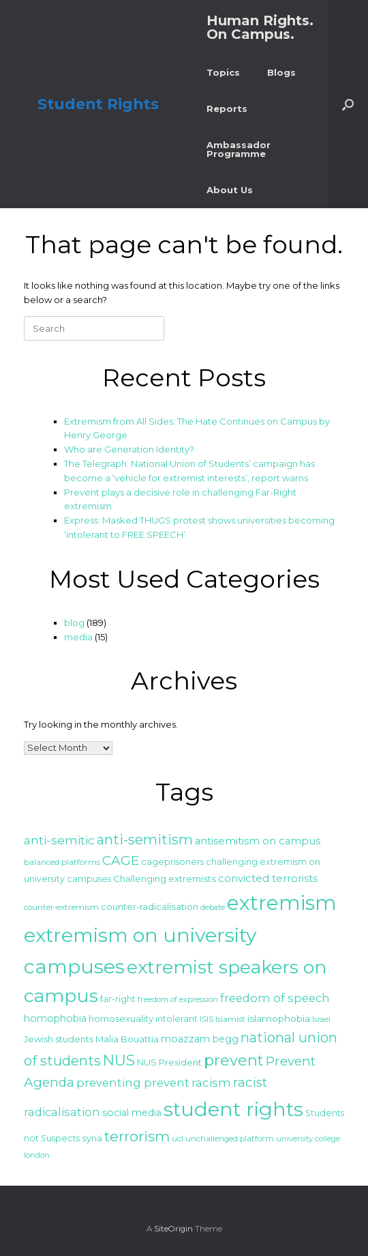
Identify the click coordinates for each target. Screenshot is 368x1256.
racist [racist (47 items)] (250, 1082)
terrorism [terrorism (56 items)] (137, 1136)
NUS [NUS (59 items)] (119, 1060)
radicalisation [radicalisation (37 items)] (62, 1112)
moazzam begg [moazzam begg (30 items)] (200, 1039)
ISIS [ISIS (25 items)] (206, 1019)
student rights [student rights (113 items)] (233, 1109)
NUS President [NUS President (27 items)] (169, 1062)
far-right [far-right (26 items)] (118, 999)
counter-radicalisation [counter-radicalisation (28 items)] (149, 906)
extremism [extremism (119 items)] (282, 903)
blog (74, 622)
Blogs (281, 72)
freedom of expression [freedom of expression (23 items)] (178, 999)
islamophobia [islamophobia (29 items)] (278, 1018)
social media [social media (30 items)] (132, 1113)
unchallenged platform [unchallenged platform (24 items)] (229, 1138)
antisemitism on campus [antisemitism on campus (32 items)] (257, 841)
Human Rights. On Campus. (259, 27)
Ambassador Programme (238, 149)
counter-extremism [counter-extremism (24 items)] (61, 907)
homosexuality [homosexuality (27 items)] (121, 1018)
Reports (226, 108)
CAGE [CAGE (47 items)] (120, 860)
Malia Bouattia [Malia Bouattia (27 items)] (127, 1038)
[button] (348, 104)
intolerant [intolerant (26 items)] (176, 1019)
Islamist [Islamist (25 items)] (230, 1019)
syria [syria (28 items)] (92, 1137)
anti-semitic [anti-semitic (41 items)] (59, 840)
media (78, 636)
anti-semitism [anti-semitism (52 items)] (145, 839)
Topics (223, 72)
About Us (229, 189)
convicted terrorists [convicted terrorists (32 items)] (268, 878)
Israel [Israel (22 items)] (321, 1019)
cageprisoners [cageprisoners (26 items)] (172, 862)
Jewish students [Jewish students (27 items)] (58, 1038)
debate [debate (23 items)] (212, 907)
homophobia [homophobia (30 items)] (55, 1018)
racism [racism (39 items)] (211, 1082)
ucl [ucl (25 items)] (177, 1138)
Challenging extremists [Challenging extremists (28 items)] (164, 878)
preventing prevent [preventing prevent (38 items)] (132, 1082)
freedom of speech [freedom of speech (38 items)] (275, 998)
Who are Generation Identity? (129, 449)
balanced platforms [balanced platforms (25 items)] (62, 862)
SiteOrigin (173, 1228)
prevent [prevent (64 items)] (234, 1060)
